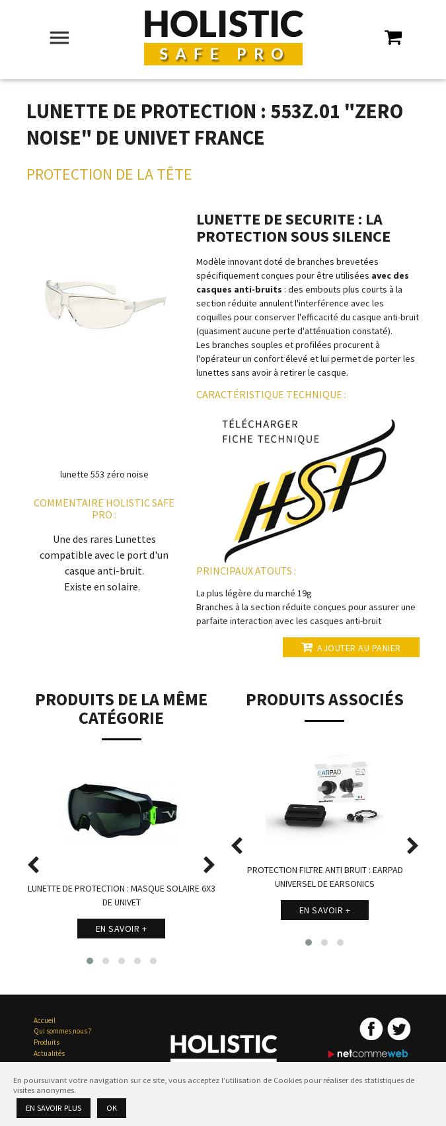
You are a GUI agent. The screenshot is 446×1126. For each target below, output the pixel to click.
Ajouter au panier (351, 647)
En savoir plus (53, 1108)
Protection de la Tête (109, 174)
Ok (111, 1108)
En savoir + (121, 928)
